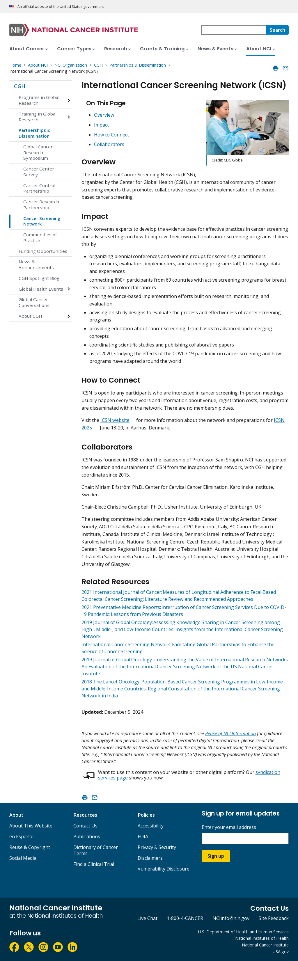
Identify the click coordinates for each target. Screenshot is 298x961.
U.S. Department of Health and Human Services (243, 932)
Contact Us (85, 826)
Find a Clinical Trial (93, 864)
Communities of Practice (40, 237)
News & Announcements (36, 264)
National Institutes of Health (262, 938)
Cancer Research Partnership (41, 204)
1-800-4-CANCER (185, 918)
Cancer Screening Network (42, 221)
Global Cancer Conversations (34, 302)
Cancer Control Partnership (39, 188)
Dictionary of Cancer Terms (95, 850)
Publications (86, 836)
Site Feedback (274, 918)
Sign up (215, 856)
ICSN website (115, 420)
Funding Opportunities (43, 251)
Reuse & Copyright (29, 847)
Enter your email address (229, 827)
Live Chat (147, 918)
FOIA (143, 836)
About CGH (30, 316)
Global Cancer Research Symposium (38, 152)
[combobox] (233, 30)
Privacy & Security (157, 847)
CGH (19, 86)
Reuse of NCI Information (230, 733)
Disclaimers (150, 858)
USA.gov (281, 951)
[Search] (277, 30)
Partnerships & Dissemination (35, 133)
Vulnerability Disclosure (163, 869)
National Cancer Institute (265, 945)
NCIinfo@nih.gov (230, 918)
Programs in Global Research (39, 100)
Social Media (22, 858)
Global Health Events (41, 289)
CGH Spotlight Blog (39, 278)
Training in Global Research (37, 116)
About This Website (30, 826)
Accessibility (151, 826)
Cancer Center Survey (38, 171)
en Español (21, 836)
